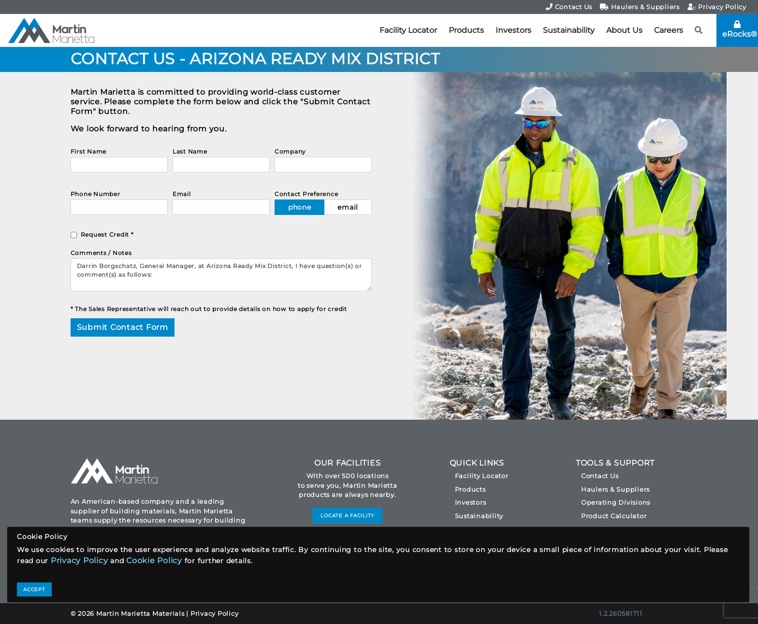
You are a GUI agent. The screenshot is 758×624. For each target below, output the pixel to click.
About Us (624, 30)
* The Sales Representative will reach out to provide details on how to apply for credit (209, 308)
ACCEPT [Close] (34, 589)
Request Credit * (107, 234)
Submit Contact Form (122, 327)
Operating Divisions (615, 502)
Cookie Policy (154, 560)
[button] (699, 30)
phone (299, 207)
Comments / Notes (101, 252)
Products (466, 30)
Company (290, 151)
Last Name (190, 151)
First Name (89, 151)
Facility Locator (408, 30)
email (347, 207)
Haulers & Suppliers (640, 7)
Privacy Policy (716, 7)
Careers (668, 30)
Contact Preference (306, 194)
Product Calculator (614, 516)
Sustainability (569, 30)
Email (182, 194)
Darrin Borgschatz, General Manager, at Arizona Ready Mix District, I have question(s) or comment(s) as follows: (221, 274)
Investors (513, 30)
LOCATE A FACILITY (347, 515)
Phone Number (95, 194)
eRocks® (739, 29)
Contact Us (569, 7)
